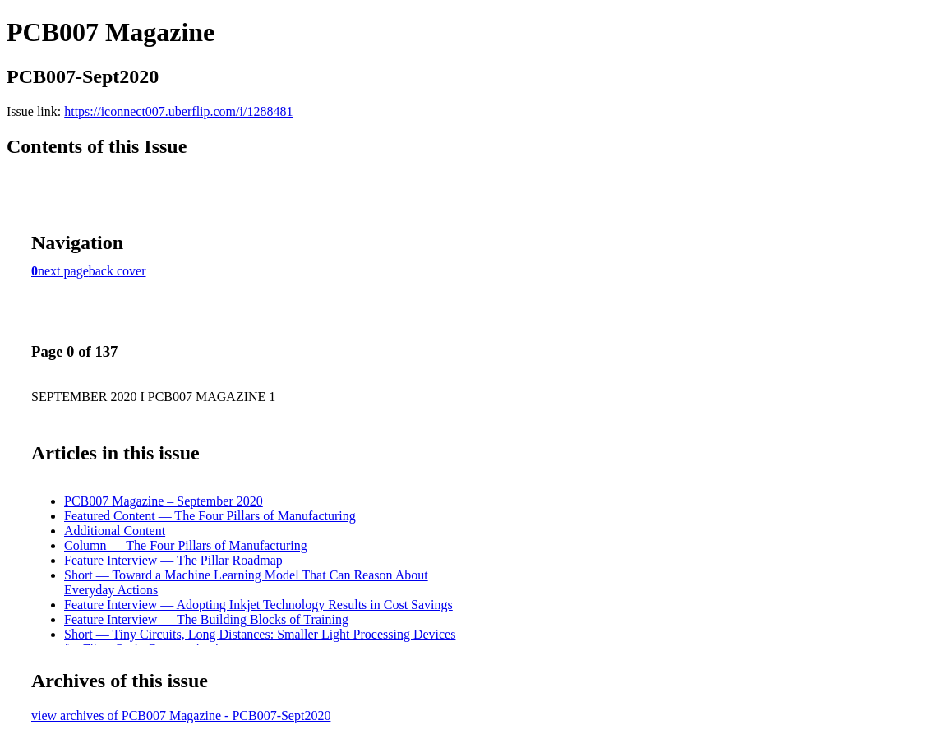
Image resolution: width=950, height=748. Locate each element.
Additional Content (114, 531)
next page (63, 271)
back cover (117, 271)
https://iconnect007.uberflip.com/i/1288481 (178, 111)
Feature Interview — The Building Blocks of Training (206, 619)
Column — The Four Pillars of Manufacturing (185, 545)
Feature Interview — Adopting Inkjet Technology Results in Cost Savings (258, 605)
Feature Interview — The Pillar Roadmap (173, 560)
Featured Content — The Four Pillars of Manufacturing (210, 516)
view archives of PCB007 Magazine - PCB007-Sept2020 (180, 716)
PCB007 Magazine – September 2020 (163, 501)
